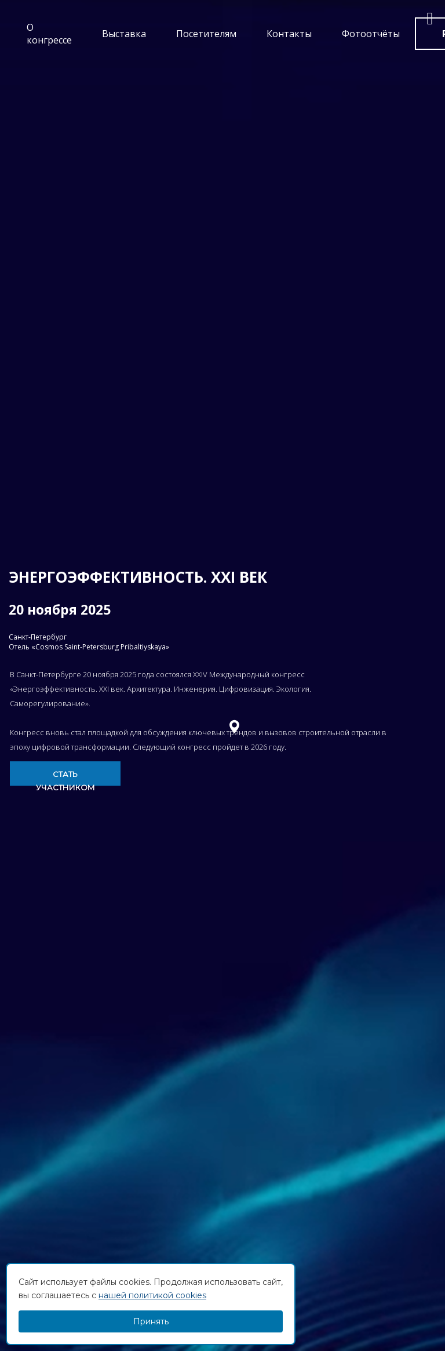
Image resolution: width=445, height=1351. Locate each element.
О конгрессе (49, 33)
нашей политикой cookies (152, 1295)
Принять (151, 1321)
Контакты (289, 33)
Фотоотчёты (371, 33)
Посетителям (206, 33)
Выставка (124, 33)
